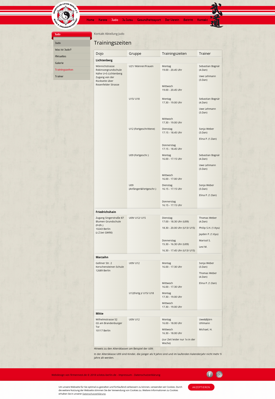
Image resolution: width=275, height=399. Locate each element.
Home (90, 20)
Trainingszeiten (64, 69)
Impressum (125, 375)
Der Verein (172, 20)
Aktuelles (60, 56)
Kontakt (202, 20)
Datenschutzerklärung (147, 375)
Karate (103, 20)
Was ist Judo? (63, 49)
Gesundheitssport (149, 20)
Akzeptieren (201, 387)
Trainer (59, 76)
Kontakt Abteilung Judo (109, 34)
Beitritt (188, 20)
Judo (115, 20)
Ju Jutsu (127, 20)
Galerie (59, 63)
